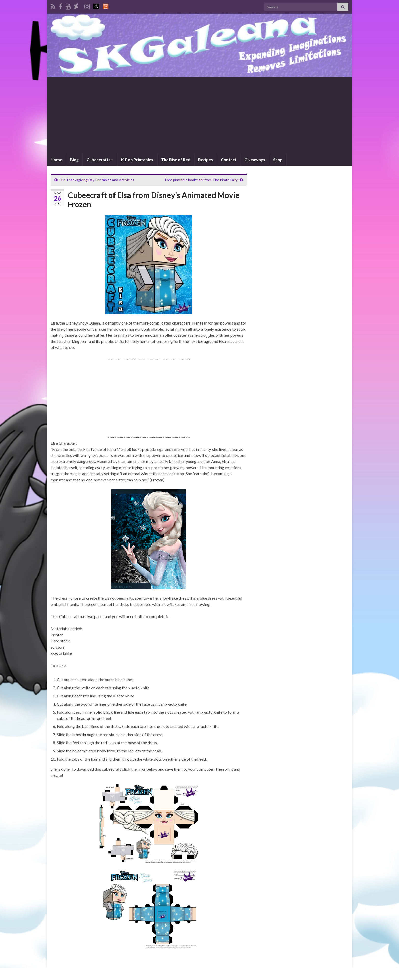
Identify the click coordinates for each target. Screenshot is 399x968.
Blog (74, 159)
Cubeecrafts (100, 159)
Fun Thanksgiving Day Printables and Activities (97, 180)
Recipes (205, 159)
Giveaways (254, 159)
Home (56, 159)
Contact (228, 159)
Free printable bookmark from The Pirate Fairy (201, 180)
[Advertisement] (199, 115)
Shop (278, 159)
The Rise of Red (175, 159)
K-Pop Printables (137, 159)
